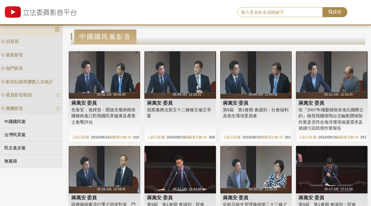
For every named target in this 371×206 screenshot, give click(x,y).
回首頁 (10, 41)
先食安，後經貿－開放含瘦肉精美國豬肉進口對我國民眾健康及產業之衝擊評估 (103, 115)
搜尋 (334, 11)
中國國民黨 (15, 121)
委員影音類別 (16, 94)
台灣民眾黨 (15, 134)
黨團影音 (12, 108)
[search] (280, 12)
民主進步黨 (15, 147)
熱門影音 (12, 68)
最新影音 (12, 54)
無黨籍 (10, 161)
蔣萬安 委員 (84, 103)
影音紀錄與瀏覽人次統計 (27, 81)
